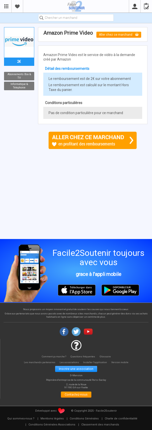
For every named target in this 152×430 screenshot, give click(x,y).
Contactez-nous (76, 395)
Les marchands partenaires (38, 362)
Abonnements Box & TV (19, 76)
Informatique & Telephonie (19, 86)
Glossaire (106, 356)
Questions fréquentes (83, 356)
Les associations (69, 362)
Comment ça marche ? (53, 356)
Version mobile (121, 362)
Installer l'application (96, 362)
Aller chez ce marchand (119, 34)
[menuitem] (21, 419)
